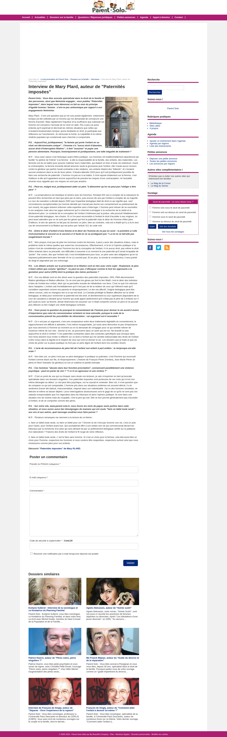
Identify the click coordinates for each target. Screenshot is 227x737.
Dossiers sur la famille (61, 17)
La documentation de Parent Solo (54, 79)
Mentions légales (123, 734)
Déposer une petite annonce (163, 158)
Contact (179, 17)
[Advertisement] (113, 48)
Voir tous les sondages (173, 231)
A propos (154, 128)
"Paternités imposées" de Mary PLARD (59, 448)
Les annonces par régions (162, 163)
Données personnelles (140, 734)
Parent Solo (173, 108)
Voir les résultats (167, 226)
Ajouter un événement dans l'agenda (168, 141)
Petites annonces (126, 17)
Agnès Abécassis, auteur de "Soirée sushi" (109, 608)
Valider (130, 563)
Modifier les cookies (160, 734)
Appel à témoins (161, 17)
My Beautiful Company (99, 734)
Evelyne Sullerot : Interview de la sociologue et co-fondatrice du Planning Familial (53, 609)
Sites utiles (155, 125)
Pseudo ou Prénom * (45, 464)
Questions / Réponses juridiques (95, 17)
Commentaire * (37, 490)
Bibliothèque (156, 123)
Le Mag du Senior (159, 186)
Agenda (144, 17)
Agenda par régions (159, 143)
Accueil (26, 17)
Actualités (40, 17)
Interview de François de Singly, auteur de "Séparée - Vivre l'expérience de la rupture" (51, 709)
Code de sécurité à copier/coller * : (51, 540)
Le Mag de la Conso (161, 183)
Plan (112, 734)
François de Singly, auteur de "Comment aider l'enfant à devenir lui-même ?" (110, 709)
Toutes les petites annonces (163, 161)
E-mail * (39, 477)
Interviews (95, 79)
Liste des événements (160, 146)
